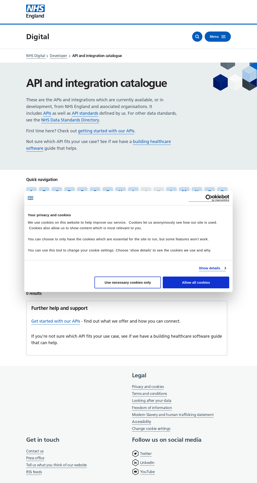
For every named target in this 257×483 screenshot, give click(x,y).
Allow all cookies (196, 282)
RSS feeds (34, 472)
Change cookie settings (151, 429)
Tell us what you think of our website (56, 465)
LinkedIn (147, 462)
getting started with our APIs (106, 130)
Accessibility (141, 421)
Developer (58, 55)
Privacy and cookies (148, 386)
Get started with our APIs (55, 321)
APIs (47, 113)
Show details (209, 268)
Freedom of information (152, 407)
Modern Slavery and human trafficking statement (172, 415)
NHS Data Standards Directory (70, 120)
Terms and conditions (149, 393)
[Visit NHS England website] (35, 12)
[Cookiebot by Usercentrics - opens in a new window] (209, 198)
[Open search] (197, 37)
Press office (35, 458)
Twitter (146, 453)
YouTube (147, 471)
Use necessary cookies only (128, 282)
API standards (85, 113)
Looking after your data (151, 400)
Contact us (35, 451)
